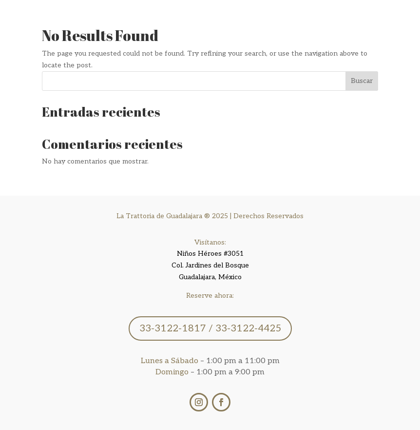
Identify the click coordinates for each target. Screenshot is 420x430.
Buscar (362, 81)
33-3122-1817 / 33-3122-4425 (210, 328)
